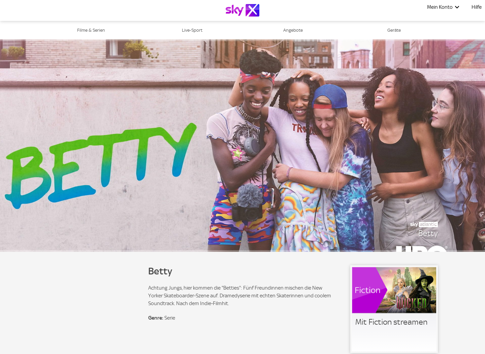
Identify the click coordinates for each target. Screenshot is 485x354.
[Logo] (242, 10)
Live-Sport (192, 30)
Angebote (293, 30)
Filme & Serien (91, 30)
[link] (394, 309)
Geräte (394, 30)
